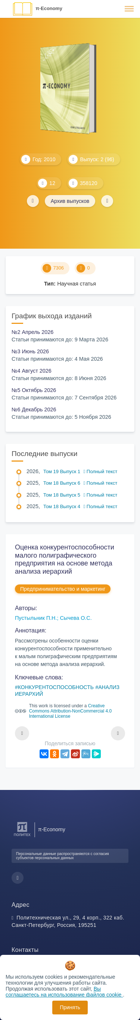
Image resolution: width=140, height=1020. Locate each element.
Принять (70, 1007)
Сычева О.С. (75, 618)
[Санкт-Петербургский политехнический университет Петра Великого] (22, 836)
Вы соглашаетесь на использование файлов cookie (64, 992)
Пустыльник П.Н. (36, 618)
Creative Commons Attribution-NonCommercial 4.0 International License (70, 711)
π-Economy (48, 8)
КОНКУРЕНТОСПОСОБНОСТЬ (56, 687)
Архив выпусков (70, 201)
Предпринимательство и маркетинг (62, 589)
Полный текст (101, 471)
